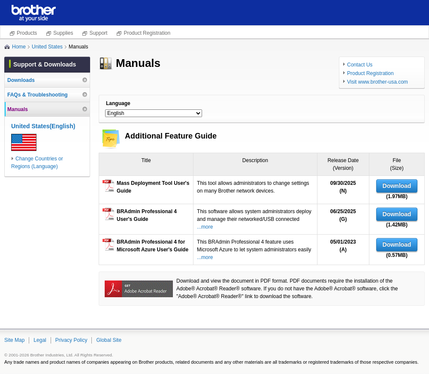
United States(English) (43, 126)
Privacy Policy (71, 340)
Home (19, 47)
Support (98, 33)
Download (397, 185)
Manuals (17, 109)
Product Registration (147, 33)
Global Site (108, 340)
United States (47, 47)
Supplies (63, 33)
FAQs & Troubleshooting (37, 95)
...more (205, 227)
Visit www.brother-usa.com (377, 82)
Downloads (21, 80)
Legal (39, 340)
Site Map (14, 340)
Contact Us (359, 65)
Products (27, 33)
